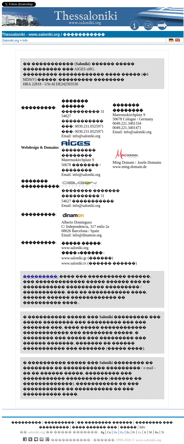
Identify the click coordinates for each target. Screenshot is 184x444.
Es (128, 432)
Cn (109, 432)
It (145, 432)
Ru (156, 432)
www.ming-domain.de (130, 167)
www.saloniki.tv (74, 263)
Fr (133, 432)
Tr (162, 432)
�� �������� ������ (104, 422)
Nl (150, 432)
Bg (102, 432)
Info (142, 427)
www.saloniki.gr (74, 258)
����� (128, 427)
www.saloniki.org (74, 248)
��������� (26, 422)
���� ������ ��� (94, 427)
